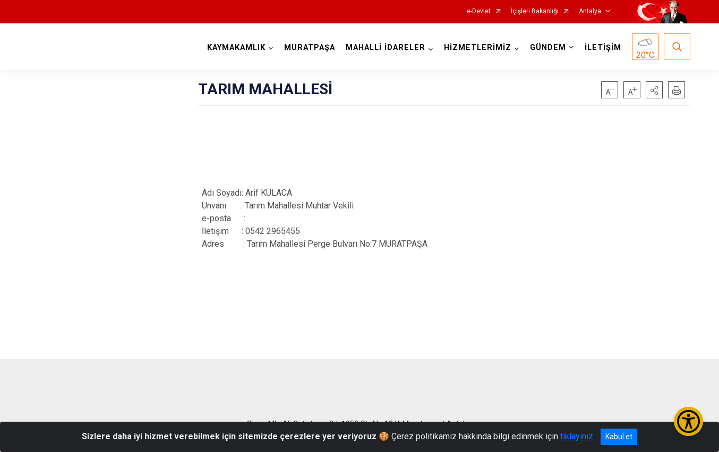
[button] (654, 89)
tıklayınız (576, 436)
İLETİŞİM (603, 47)
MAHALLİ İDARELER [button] (385, 47)
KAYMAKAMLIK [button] (236, 47)
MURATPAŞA (309, 47)
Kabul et (618, 436)
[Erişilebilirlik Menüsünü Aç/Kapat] (688, 421)
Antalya (590, 11)
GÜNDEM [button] (548, 47)
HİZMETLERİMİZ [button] (477, 47)
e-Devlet (479, 11)
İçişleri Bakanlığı (535, 11)
